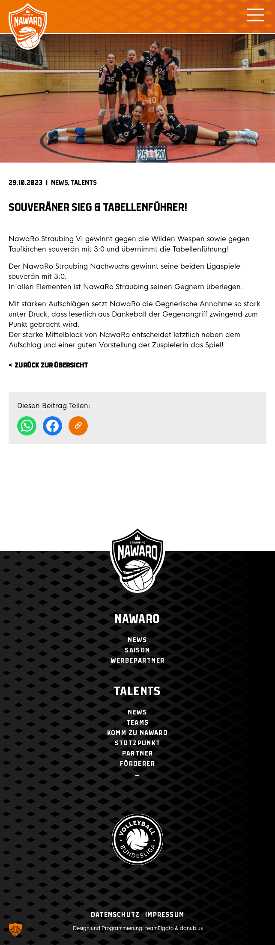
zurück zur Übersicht (51, 365)
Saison (137, 650)
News (59, 183)
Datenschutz (115, 915)
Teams (137, 723)
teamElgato (159, 928)
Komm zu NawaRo (137, 733)
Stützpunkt (138, 743)
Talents (84, 183)
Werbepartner (138, 661)
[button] (15, 929)
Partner (137, 753)
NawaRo (137, 619)
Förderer (137, 764)
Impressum (164, 915)
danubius (191, 928)
